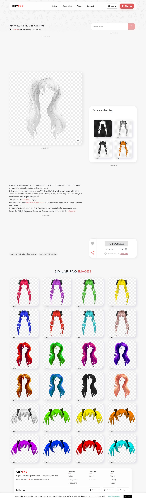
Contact (90, 6)
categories (72, 211)
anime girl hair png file (48, 254)
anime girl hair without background (23, 254)
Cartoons (26, 199)
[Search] (131, 26)
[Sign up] (127, 6)
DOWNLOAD (116, 244)
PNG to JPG (72, 483)
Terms (113, 476)
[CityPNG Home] (17, 6)
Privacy (113, 480)
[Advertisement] (45, 54)
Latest (54, 6)
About (79, 6)
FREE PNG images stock (35, 202)
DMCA (113, 483)
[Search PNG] (109, 26)
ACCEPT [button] (128, 496)
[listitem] (95, 489)
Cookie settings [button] (114, 496)
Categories (67, 6)
